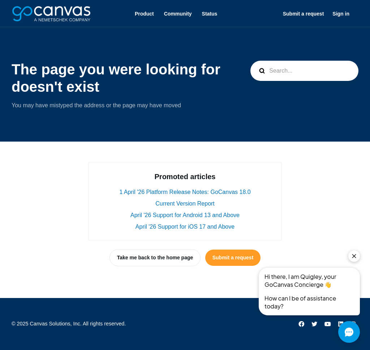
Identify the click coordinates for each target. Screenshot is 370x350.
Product (144, 14)
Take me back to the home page (155, 257)
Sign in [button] (340, 14)
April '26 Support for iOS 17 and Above (185, 227)
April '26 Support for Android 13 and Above (185, 215)
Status (210, 14)
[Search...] (304, 71)
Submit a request (303, 14)
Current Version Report (185, 203)
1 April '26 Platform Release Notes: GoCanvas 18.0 (184, 192)
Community (178, 14)
